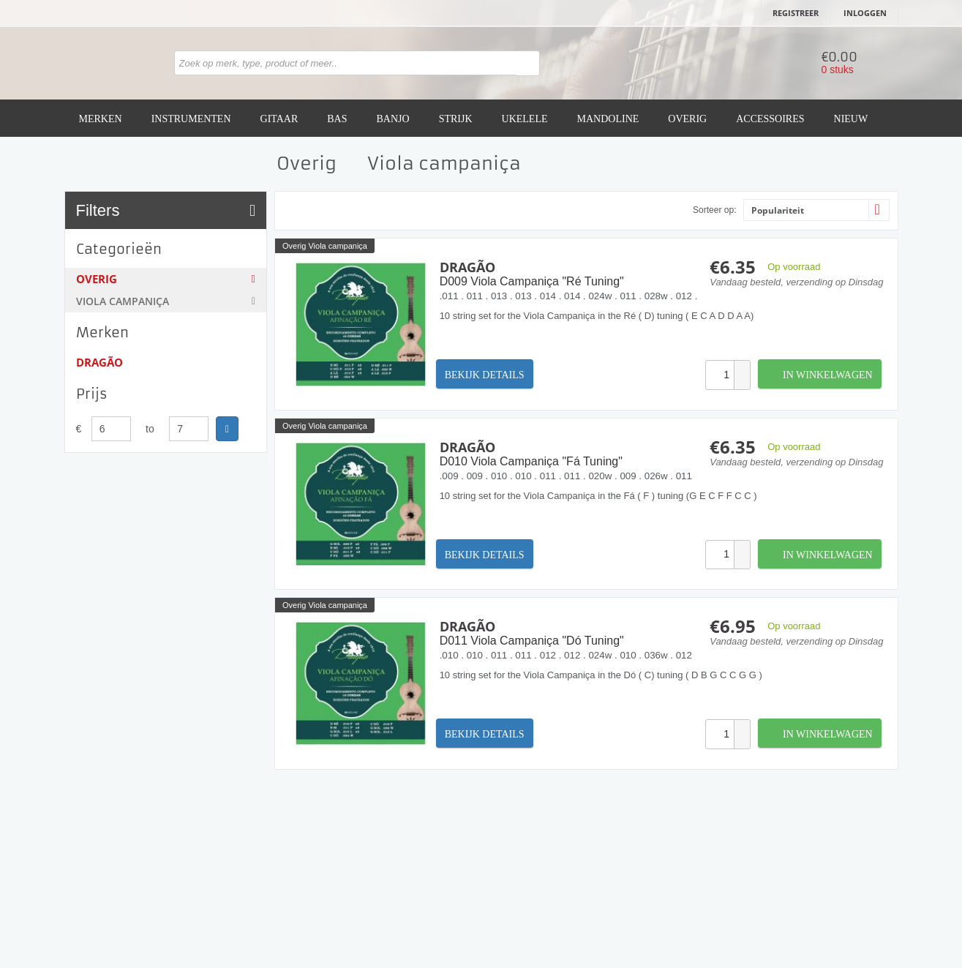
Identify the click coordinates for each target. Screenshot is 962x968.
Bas (337, 118)
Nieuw (851, 118)
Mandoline (608, 118)
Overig (687, 118)
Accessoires (770, 118)
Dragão (99, 362)
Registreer (796, 12)
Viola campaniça (166, 301)
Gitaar (279, 118)
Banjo (393, 118)
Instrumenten (191, 118)
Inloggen (865, 12)
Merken (100, 118)
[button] (742, 368)
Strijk (456, 118)
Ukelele (525, 118)
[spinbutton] (719, 375)
